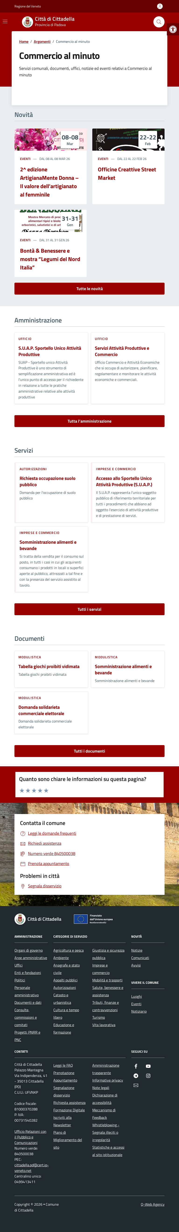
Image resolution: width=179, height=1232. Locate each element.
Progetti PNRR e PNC (27, 1035)
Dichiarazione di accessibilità (104, 1098)
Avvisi (136, 965)
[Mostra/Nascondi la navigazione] (5, 21)
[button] (173, 29)
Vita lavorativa (103, 1025)
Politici (19, 980)
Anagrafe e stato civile (66, 968)
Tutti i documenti (89, 751)
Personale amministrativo (26, 991)
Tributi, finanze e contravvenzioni (105, 1006)
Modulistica (29, 657)
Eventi (25, 158)
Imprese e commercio (116, 468)
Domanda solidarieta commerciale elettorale (41, 710)
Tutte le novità (89, 288)
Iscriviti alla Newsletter (62, 1121)
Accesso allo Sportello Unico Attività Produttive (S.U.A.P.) (124, 481)
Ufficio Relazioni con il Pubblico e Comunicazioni (30, 1137)
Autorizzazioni (33, 468)
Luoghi (136, 996)
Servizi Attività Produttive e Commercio (122, 351)
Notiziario (139, 1011)
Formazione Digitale (69, 1110)
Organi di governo (28, 950)
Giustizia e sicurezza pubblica (108, 953)
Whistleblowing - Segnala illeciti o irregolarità (105, 1132)
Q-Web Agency (153, 1204)
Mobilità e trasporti (107, 980)
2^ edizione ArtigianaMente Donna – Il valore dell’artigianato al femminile (49, 182)
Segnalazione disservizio (63, 1091)
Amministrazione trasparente (105, 1069)
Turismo (98, 1017)
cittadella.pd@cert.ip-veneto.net (31, 1167)
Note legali (100, 1087)
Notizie (136, 950)
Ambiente (61, 957)
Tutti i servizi (89, 609)
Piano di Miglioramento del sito (67, 1140)
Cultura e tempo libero (66, 1013)
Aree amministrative (30, 957)
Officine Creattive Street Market (127, 173)
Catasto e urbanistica (62, 998)
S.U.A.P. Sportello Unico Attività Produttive (49, 351)
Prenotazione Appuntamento (65, 1076)
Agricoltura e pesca (68, 950)
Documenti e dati (27, 1002)
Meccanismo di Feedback (104, 1113)
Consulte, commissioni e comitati (25, 1017)
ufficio (24, 338)
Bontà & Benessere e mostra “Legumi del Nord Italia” (50, 259)
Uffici (18, 965)
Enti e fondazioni (27, 972)
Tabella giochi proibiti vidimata (48, 666)
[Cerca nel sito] (159, 21)
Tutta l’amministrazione (89, 421)
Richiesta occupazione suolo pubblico (48, 481)
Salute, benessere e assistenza (107, 991)
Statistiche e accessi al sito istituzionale (108, 1150)
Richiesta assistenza (69, 1102)
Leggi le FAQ (63, 1065)
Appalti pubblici (65, 980)
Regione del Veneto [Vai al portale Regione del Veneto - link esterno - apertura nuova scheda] (27, 6)
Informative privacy (107, 1080)
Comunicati (140, 957)
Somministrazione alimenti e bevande (48, 545)
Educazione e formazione (63, 1028)
